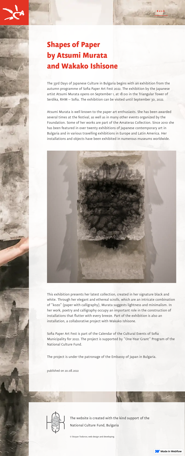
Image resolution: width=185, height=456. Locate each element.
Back (161, 11)
